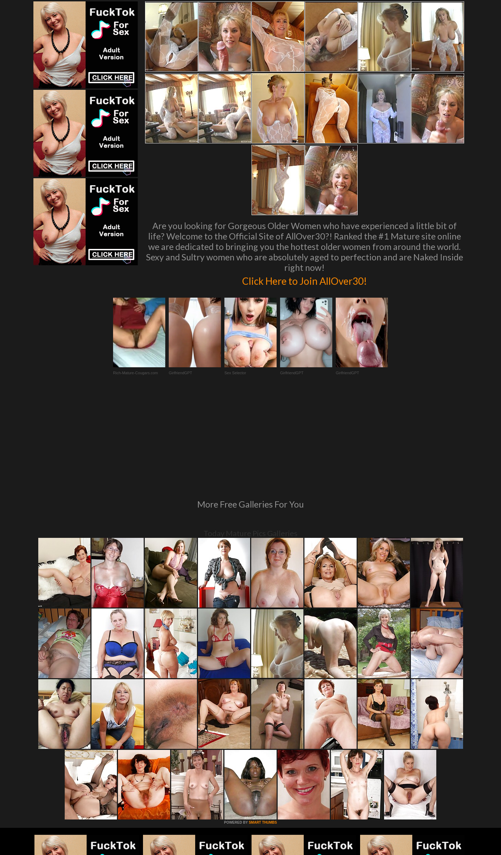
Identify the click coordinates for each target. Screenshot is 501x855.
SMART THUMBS (263, 727)
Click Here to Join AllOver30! (304, 280)
